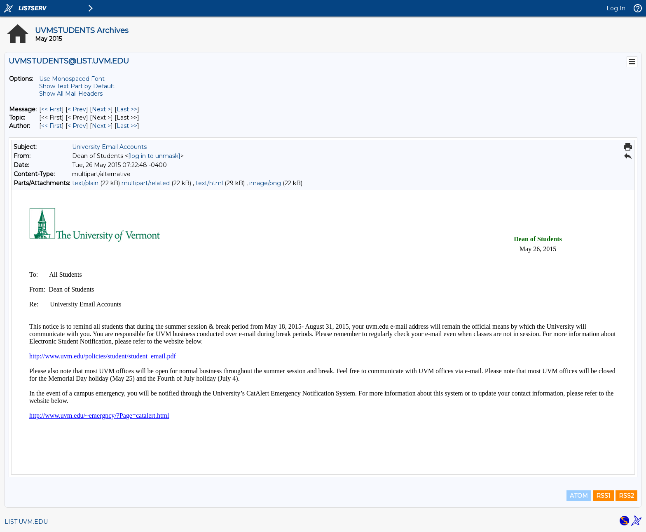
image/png (265, 183)
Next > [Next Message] (101, 109)
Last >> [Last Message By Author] (127, 125)
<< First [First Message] (51, 109)
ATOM (579, 495)
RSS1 (603, 495)
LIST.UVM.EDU (26, 521)
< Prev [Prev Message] (77, 109)
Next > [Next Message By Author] (101, 125)
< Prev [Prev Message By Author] (77, 125)
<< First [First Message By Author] (51, 125)
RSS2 (626, 495)
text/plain (85, 183)
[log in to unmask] (154, 156)
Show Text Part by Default (77, 86)
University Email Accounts (109, 147)
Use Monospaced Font (72, 78)
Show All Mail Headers (71, 93)
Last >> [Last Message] (127, 109)
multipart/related (146, 183)
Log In (615, 8)
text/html (209, 183)
